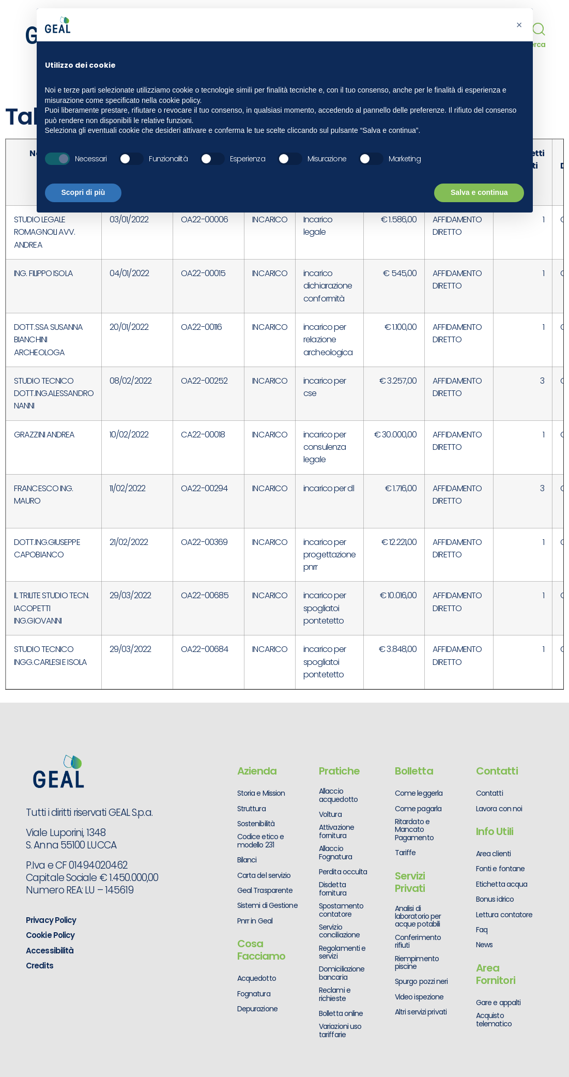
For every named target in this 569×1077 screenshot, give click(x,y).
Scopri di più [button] (83, 192)
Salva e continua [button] (479, 192)
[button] (519, 25)
